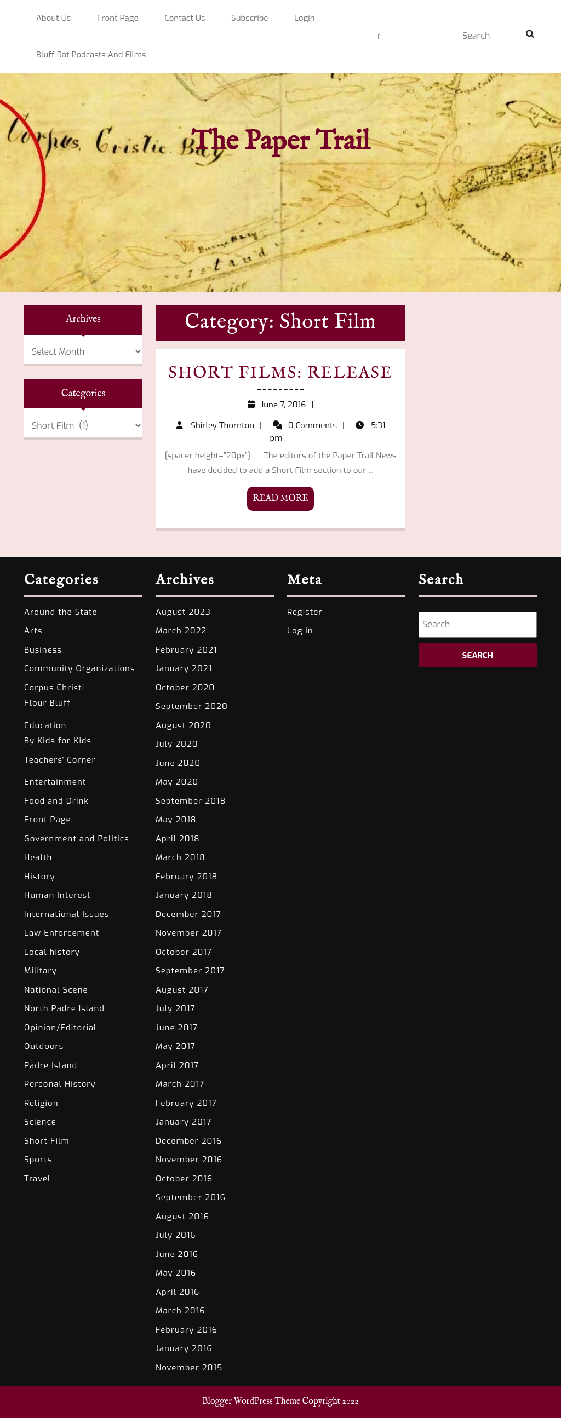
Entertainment (55, 781)
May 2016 (176, 1272)
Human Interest (57, 895)
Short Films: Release (281, 377)
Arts (33, 630)
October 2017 (184, 952)
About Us (53, 18)
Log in (300, 630)
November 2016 (189, 1159)
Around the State (61, 612)
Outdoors (44, 1046)
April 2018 (178, 838)
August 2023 (183, 612)
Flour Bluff (47, 703)
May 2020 (177, 781)
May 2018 (176, 819)
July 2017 (175, 1008)
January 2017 (183, 1121)
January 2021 (184, 668)
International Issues (66, 914)
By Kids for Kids (57, 740)
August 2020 (183, 725)
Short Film (47, 1140)
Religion (41, 1103)
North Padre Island (64, 1008)
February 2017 (186, 1103)
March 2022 (181, 630)
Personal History (60, 1084)
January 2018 (184, 895)
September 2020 (192, 706)
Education (45, 725)
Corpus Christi (54, 687)
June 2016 (177, 1254)
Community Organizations (79, 668)
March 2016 (180, 1310)
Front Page (118, 18)
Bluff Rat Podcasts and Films (91, 54)
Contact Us (184, 18)
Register (305, 612)
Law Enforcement (61, 932)
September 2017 (190, 970)
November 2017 (189, 932)
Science (40, 1121)
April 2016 (177, 1292)
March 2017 (180, 1084)
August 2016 (182, 1216)
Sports (38, 1159)
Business (43, 649)
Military (40, 970)
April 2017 (177, 1065)
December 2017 (188, 914)
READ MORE (283, 498)
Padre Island (50, 1065)
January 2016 (184, 1348)
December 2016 (189, 1140)
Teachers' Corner (60, 759)
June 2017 (177, 1027)
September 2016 (191, 1197)
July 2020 (177, 744)
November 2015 (189, 1367)
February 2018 (186, 876)
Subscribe (249, 18)
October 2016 (184, 1178)
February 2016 (186, 1329)
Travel (37, 1178)
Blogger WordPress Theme (251, 1401)
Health (38, 857)
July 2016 (176, 1235)
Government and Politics (76, 838)
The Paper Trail (280, 142)
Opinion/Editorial (60, 1027)
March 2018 (180, 857)
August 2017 (182, 989)
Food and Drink (56, 801)
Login (304, 18)
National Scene (56, 989)
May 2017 (176, 1046)
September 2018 (191, 801)
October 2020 (185, 687)
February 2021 (186, 649)
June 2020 (178, 763)
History (39, 876)
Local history (52, 952)
